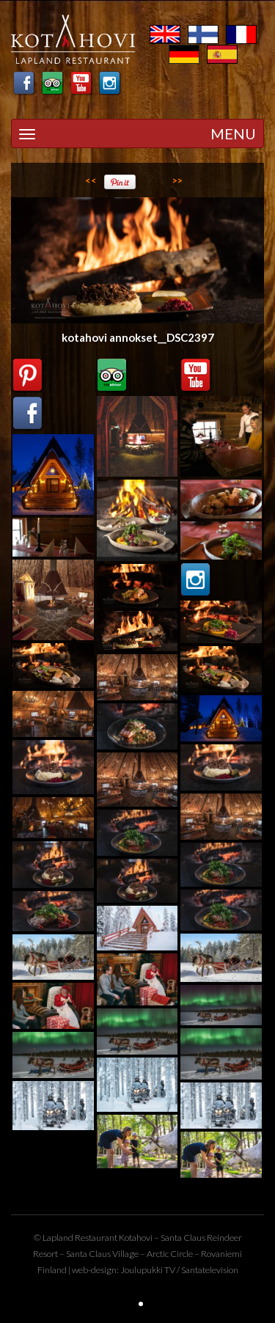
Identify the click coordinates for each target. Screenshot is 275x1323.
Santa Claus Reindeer (201, 1237)
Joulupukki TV (147, 1269)
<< (91, 180)
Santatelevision (209, 1269)
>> (177, 180)
